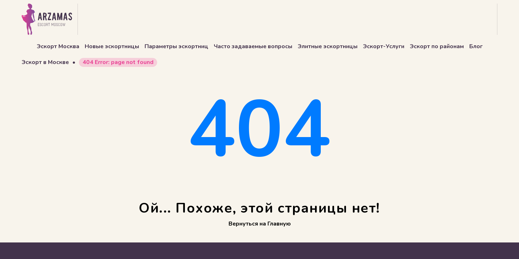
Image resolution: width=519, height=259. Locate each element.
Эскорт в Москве (45, 62)
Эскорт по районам (437, 46)
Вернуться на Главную (260, 224)
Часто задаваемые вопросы (253, 46)
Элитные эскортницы (328, 46)
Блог (476, 46)
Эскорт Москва (58, 46)
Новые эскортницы (112, 46)
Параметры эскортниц (176, 46)
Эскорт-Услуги (383, 46)
